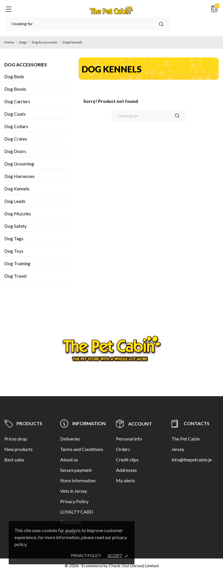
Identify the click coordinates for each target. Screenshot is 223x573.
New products (18, 449)
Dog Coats (15, 114)
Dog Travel (15, 276)
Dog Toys (13, 251)
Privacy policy (86, 555)
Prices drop (15, 438)
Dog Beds (14, 76)
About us (69, 459)
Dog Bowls (15, 89)
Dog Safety (15, 226)
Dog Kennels (17, 188)
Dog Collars (16, 126)
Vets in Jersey (73, 491)
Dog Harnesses (19, 176)
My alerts (125, 480)
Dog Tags (13, 238)
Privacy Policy (74, 501)
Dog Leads (14, 201)
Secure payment (76, 470)
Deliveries (70, 438)
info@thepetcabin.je (192, 459)
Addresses (126, 470)
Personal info (129, 438)
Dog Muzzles (17, 213)
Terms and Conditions (81, 449)
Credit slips (127, 459)
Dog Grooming (19, 163)
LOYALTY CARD (76, 511)
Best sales (14, 459)
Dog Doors (15, 151)
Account (134, 423)
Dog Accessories (25, 64)
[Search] (87, 23)
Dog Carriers (17, 101)
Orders (123, 449)
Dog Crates (15, 138)
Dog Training (17, 263)
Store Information (77, 480)
